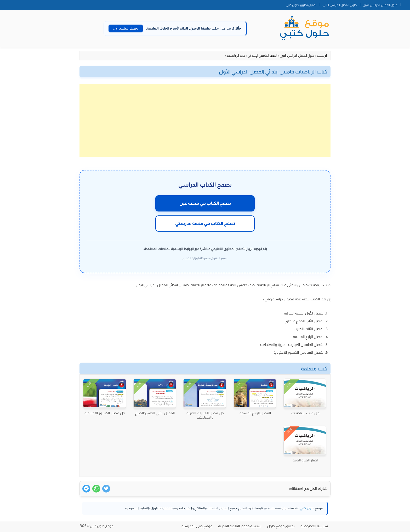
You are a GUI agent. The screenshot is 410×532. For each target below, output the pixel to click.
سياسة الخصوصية (314, 526)
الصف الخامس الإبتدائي (262, 56)
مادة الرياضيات (236, 56)
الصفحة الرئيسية (405, 4)
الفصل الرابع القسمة (255, 413)
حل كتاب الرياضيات (305, 413)
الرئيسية (322, 56)
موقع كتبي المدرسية (196, 526)
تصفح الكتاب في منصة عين (205, 203)
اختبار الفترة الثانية (305, 460)
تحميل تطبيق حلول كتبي (301, 5)
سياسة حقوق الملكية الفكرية (239, 526)
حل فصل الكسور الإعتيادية (104, 413)
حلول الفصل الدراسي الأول (380, 5)
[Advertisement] (205, 120)
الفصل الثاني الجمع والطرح (155, 413)
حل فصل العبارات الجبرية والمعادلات (205, 415)
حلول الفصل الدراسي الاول (297, 56)
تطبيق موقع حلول (281, 526)
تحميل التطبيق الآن (125, 28)
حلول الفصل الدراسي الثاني (339, 5)
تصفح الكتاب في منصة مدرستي (205, 223)
